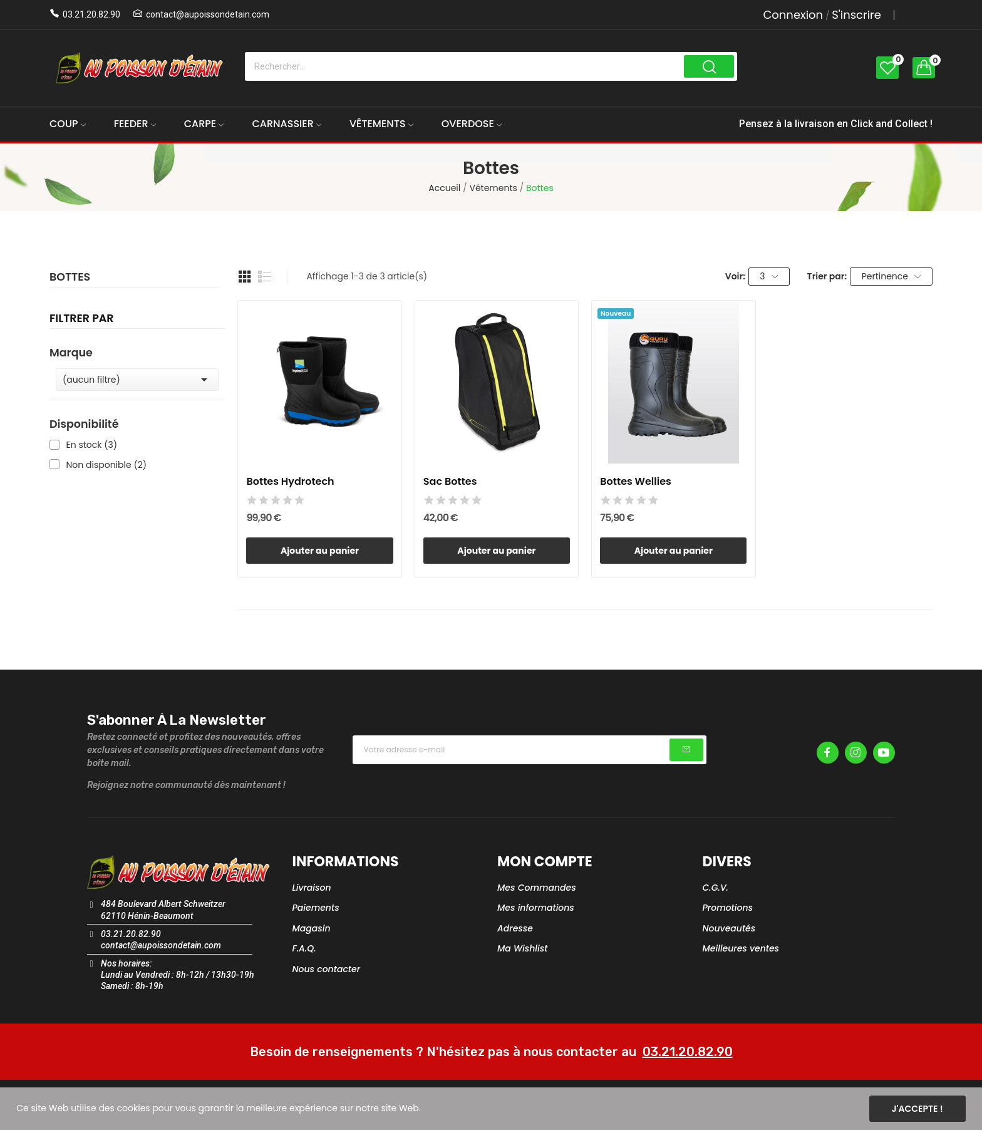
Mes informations (535, 907)
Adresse (515, 928)
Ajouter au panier (320, 550)
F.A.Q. (304, 948)
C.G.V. (715, 887)
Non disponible (106, 465)
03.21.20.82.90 (91, 14)
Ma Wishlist (522, 948)
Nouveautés (729, 928)
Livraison (311, 887)
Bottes (69, 278)
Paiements (315, 907)
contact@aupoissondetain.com (207, 14)
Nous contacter (326, 969)
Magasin (311, 928)
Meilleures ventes (741, 948)
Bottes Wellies (635, 482)
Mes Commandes (536, 887)
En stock (92, 445)
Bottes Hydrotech (290, 482)
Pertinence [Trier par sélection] (891, 276)
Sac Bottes (450, 482)
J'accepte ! (917, 1108)
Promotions (728, 907)
